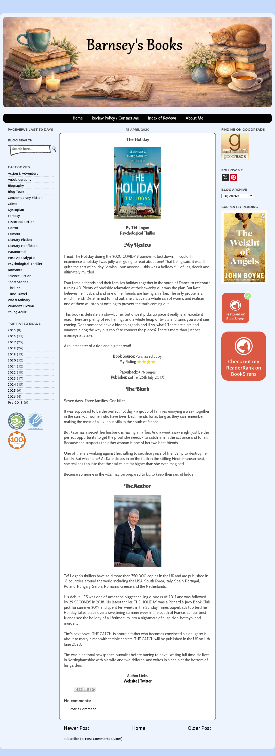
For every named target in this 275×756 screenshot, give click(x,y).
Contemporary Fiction (25, 198)
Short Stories (18, 282)
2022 (12, 372)
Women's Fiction (21, 306)
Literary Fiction (20, 240)
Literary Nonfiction (23, 246)
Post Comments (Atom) (103, 739)
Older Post (199, 728)
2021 (12, 366)
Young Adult (17, 312)
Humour (14, 234)
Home (77, 118)
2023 (12, 378)
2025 (12, 390)
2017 (12, 342)
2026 (12, 396)
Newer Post (76, 728)
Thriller (14, 288)
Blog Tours (16, 191)
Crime (12, 204)
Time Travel (17, 294)
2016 (12, 336)
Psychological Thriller (25, 264)
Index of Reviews (162, 118)
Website (130, 681)
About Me (194, 118)
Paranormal (17, 252)
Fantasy (14, 216)
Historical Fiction (21, 222)
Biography (16, 185)
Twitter (145, 681)
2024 (12, 384)
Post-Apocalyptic (21, 258)
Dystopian (16, 210)
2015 (12, 330)
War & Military (19, 300)
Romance (15, 270)
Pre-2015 (15, 402)
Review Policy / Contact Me (115, 118)
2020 (12, 360)
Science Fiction (19, 276)
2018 (12, 348)
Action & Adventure (23, 173)
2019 (12, 354)
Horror (13, 228)
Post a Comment (83, 709)
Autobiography (19, 179)
